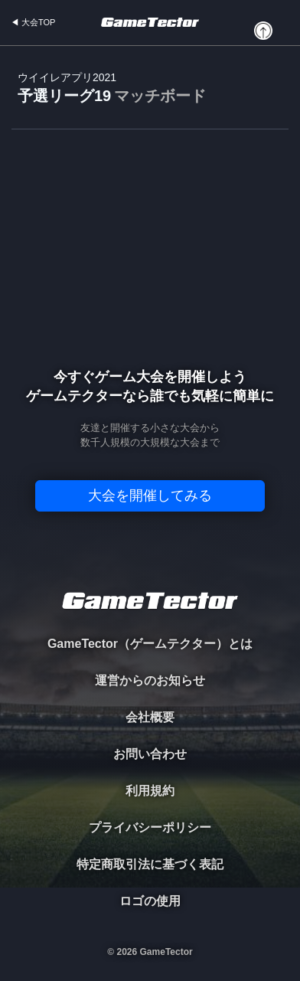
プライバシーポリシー (150, 827)
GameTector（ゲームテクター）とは (150, 643)
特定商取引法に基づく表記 (150, 864)
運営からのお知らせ (150, 680)
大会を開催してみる (150, 495)
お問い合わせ (150, 753)
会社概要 (150, 717)
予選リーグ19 (112, 88)
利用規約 (150, 790)
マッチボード (160, 95)
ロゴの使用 (150, 900)
